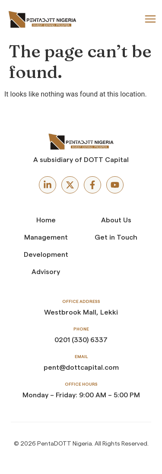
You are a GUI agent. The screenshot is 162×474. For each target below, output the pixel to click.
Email (81, 357)
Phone (81, 329)
